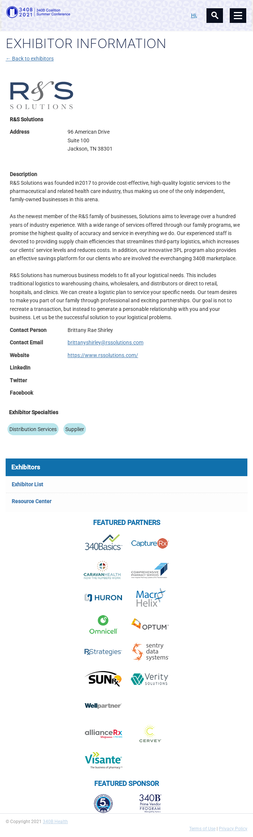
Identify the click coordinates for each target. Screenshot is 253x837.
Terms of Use (202, 828)
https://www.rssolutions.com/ (103, 355)
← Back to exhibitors (30, 59)
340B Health (55, 821)
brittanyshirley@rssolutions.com (105, 342)
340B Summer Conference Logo (66, 12)
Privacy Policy (233, 828)
